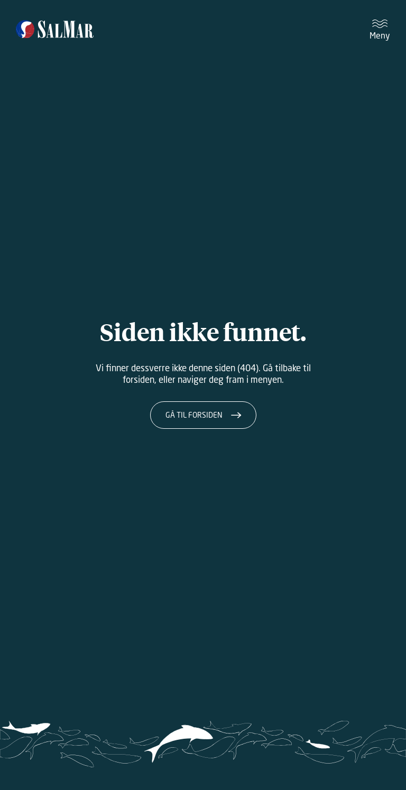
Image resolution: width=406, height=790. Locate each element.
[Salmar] (55, 30)
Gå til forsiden (194, 414)
